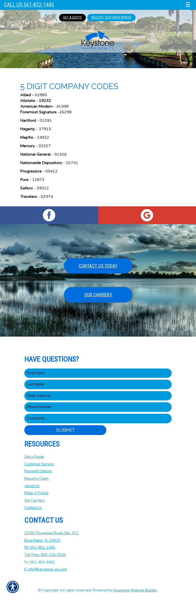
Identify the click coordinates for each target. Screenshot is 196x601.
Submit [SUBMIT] (65, 430)
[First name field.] (98, 373)
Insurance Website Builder (135, 590)
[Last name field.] (98, 384)
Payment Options (38, 471)
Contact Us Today (98, 265)
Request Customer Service (111, 17)
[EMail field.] (98, 396)
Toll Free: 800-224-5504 (45, 554)
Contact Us (33, 507)
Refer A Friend (36, 493)
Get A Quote (72, 17)
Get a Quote (34, 456)
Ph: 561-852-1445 (39, 547)
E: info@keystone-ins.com (45, 569)
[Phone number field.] (98, 407)
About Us (32, 486)
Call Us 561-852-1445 (29, 5)
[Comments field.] (98, 418)
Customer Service (39, 464)
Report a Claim (36, 478)
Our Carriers (98, 294)
